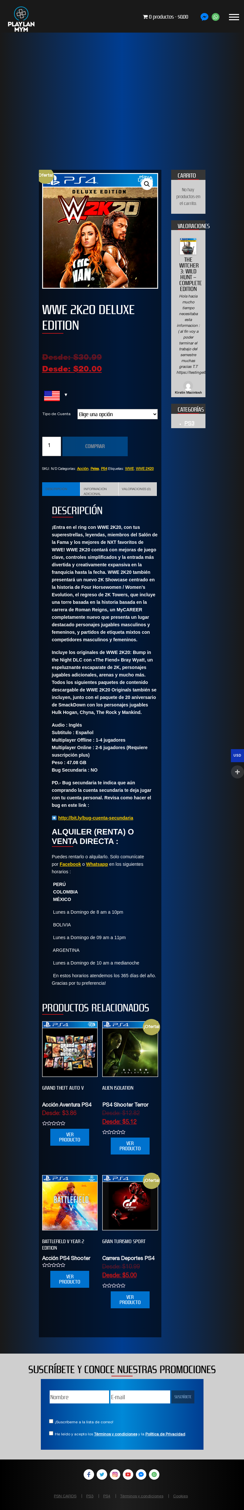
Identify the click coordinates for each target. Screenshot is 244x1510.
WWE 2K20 (145, 469)
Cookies (180, 1496)
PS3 (189, 424)
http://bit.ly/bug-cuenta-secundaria (95, 817)
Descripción (56, 489)
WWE (129, 469)
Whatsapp (97, 864)
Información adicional (95, 492)
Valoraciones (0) (136, 489)
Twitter (102, 1474)
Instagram (115, 1474)
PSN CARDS (65, 1496)
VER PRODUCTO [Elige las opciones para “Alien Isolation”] (130, 1146)
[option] (188, 317)
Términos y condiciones (115, 1434)
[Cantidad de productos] (51, 446)
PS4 (104, 469)
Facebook (70, 864)
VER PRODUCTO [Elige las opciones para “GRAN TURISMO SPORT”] (130, 1299)
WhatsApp (154, 1474)
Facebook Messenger (141, 1474)
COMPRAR (95, 446)
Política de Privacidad (165, 1434)
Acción (83, 469)
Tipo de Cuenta (56, 414)
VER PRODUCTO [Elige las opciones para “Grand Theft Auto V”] (69, 1137)
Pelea (94, 469)
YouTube (128, 1474)
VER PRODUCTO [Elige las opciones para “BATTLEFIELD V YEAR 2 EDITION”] (69, 1279)
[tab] (61, 489)
